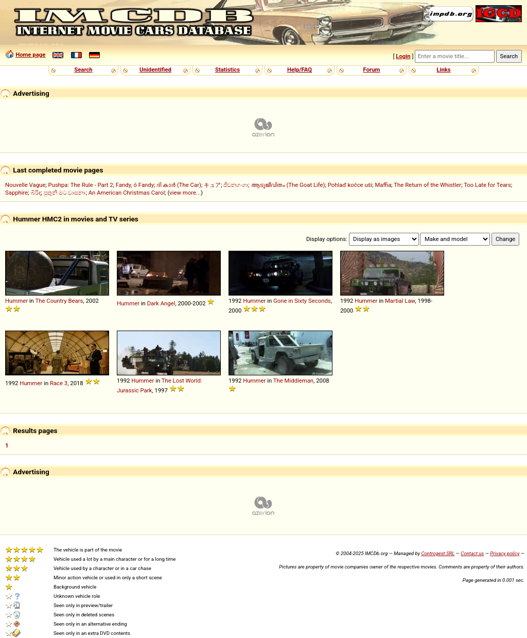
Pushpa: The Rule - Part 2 (80, 184)
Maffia (383, 184)
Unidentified (155, 69)
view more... (185, 192)
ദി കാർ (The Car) (178, 184)
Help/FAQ (299, 69)
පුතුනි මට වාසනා (65, 192)
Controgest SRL (437, 553)
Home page (30, 54)
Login (403, 56)
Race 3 (58, 383)
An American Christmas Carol (127, 192)
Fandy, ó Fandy (135, 184)
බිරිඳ (36, 192)
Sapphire (16, 192)
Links (443, 69)
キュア (212, 184)
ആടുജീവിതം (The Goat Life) (288, 184)
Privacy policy (504, 553)
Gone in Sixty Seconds (302, 300)
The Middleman (293, 380)
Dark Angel (161, 303)
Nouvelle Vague (25, 184)
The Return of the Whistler (427, 184)
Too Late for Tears (487, 184)
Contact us (472, 553)
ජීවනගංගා (235, 184)
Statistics (227, 69)
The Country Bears (59, 300)
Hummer (16, 300)
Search (83, 69)
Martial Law (400, 300)
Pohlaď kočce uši (350, 184)
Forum (371, 69)
